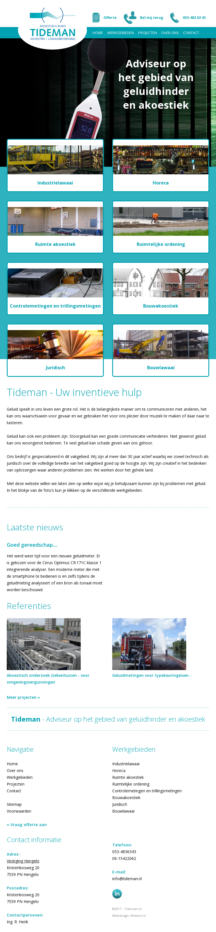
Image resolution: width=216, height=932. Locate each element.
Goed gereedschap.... (32, 544)
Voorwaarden (19, 811)
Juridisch (119, 804)
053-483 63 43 (194, 17)
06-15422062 (124, 858)
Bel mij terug (151, 17)
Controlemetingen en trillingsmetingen (147, 790)
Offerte (110, 17)
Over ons (170, 32)
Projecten (147, 32)
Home (98, 32)
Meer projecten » (23, 697)
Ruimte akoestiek (128, 777)
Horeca (118, 770)
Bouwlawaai (123, 811)
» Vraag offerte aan (27, 824)
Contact (191, 32)
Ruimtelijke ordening (130, 784)
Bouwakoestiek (126, 797)
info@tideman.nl (127, 878)
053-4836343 (124, 851)
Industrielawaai (126, 763)
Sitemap (14, 804)
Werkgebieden (120, 32)
